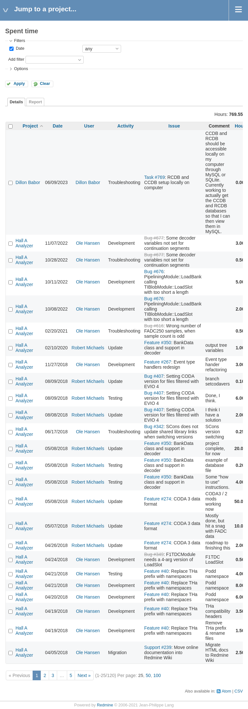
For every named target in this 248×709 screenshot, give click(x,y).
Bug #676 (154, 271)
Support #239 (157, 647)
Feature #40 (156, 571)
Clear (45, 83)
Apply (19, 83)
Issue (174, 125)
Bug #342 (154, 426)
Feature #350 (157, 342)
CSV (238, 691)
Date (19, 48)
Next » (84, 675)
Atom (226, 691)
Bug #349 (154, 554)
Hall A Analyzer (24, 243)
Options (21, 69)
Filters (19, 40)
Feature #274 (157, 498)
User (89, 125)
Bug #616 (154, 325)
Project (30, 125)
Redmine (105, 705)
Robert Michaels (88, 347)
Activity (125, 125)
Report (35, 102)
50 (148, 675)
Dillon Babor (28, 182)
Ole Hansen (88, 243)
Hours (241, 125)
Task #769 (154, 177)
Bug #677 (154, 238)
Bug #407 (154, 376)
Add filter (16, 59)
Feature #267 (157, 362)
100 (157, 675)
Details (16, 102)
